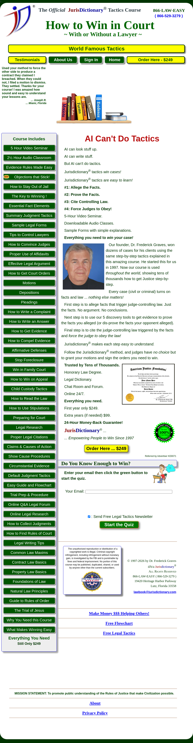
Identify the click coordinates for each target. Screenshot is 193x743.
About (95, 703)
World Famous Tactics (97, 49)
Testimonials (27, 59)
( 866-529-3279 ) (169, 16)
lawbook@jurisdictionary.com (155, 592)
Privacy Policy (95, 713)
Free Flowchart (119, 623)
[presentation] (119, 503)
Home (114, 59)
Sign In (91, 59)
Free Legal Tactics (119, 633)
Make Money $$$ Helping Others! (119, 613)
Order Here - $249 (156, 59)
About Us (63, 59)
